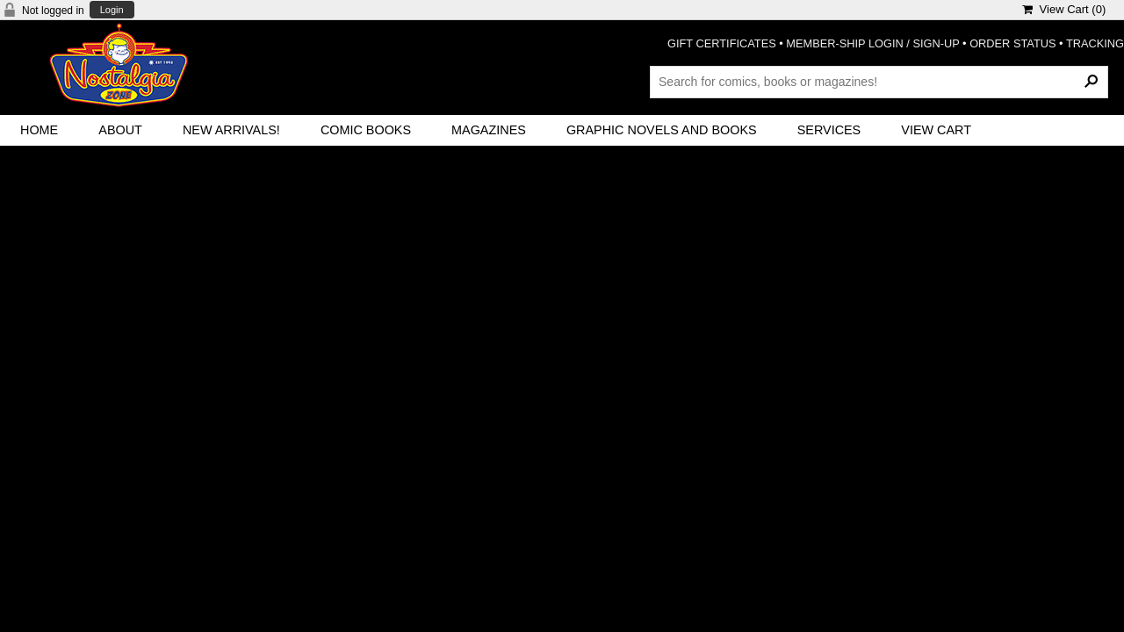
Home (39, 130)
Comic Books (366, 130)
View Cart (936, 130)
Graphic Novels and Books (661, 130)
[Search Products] (879, 82)
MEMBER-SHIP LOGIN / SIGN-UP (872, 43)
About (120, 130)
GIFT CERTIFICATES (721, 43)
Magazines (488, 130)
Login (112, 10)
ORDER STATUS (1012, 43)
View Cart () (1064, 9)
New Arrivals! (231, 130)
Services (829, 130)
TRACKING (1095, 43)
